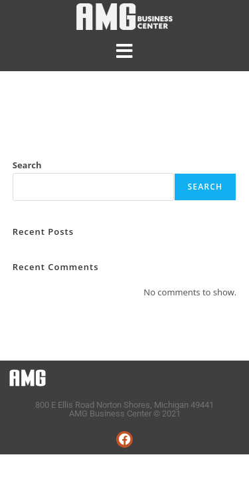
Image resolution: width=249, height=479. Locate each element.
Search (27, 165)
